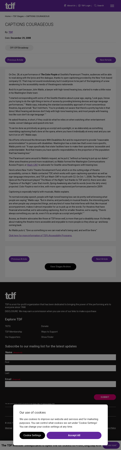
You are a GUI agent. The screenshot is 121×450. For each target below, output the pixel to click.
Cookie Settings (32, 435)
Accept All (74, 435)
